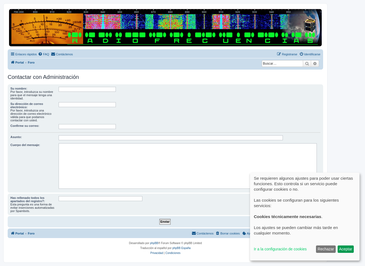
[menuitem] (43, 54)
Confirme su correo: (24, 125)
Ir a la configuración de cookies (280, 249)
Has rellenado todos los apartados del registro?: (27, 199)
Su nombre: (18, 88)
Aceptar (345, 249)
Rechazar (326, 249)
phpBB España (181, 248)
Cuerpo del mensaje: (25, 145)
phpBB (154, 243)
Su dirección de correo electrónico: (26, 105)
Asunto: (16, 137)
